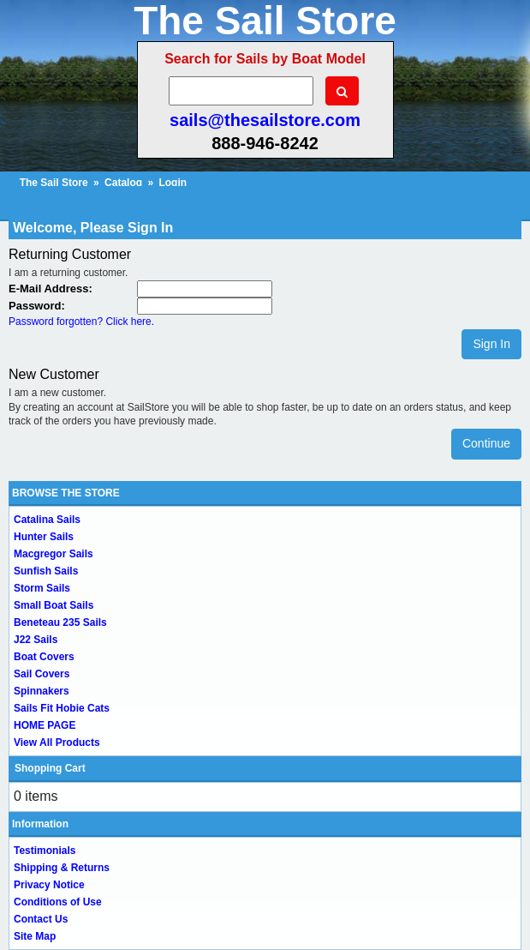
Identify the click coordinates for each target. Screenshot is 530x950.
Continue (486, 443)
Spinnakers (41, 691)
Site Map (35, 936)
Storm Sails (42, 588)
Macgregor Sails (53, 554)
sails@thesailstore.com (265, 120)
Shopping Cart (50, 768)
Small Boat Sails (53, 605)
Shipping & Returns (62, 868)
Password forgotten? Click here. (81, 322)
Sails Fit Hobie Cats (62, 708)
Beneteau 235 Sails (60, 622)
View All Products (57, 743)
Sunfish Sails (46, 571)
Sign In (491, 344)
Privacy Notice (49, 885)
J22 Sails (35, 640)
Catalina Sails (47, 520)
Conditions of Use (58, 902)
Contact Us (41, 919)
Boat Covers (44, 657)
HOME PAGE (44, 725)
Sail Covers (41, 674)
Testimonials (44, 851)
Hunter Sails (44, 537)
